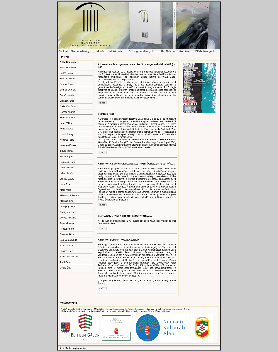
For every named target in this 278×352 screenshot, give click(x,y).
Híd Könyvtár (116, 51)
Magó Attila (65, 190)
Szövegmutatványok (141, 51)
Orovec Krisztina (68, 217)
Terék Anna (65, 262)
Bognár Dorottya (68, 89)
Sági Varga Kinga (68, 240)
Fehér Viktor (66, 123)
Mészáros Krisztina (69, 195)
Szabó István (66, 245)
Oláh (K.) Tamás (68, 206)
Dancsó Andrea (67, 112)
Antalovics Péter (68, 67)
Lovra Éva (65, 184)
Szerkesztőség (80, 51)
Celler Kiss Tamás (69, 106)
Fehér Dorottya (67, 117)
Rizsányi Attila (67, 234)
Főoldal (63, 51)
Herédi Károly (66, 134)
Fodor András (66, 128)
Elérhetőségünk (205, 51)
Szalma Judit (66, 251)
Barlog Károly (66, 73)
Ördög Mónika (67, 212)
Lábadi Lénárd (67, 173)
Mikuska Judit (66, 201)
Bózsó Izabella (67, 95)
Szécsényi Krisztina (69, 256)
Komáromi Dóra (67, 162)
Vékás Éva (65, 268)
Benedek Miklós (68, 78)
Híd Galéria (168, 51)
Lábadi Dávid (66, 167)
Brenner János (67, 101)
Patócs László (67, 223)
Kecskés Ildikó (67, 140)
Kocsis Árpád (66, 156)
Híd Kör (99, 51)
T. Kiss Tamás (67, 151)
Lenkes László (67, 178)
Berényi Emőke (67, 84)
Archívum (185, 51)
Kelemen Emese (68, 145)
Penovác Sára (67, 229)
